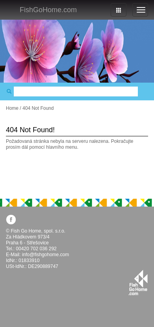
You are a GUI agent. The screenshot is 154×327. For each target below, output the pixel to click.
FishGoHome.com (48, 10)
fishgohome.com (138, 283)
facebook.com (11, 219)
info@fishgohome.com (45, 254)
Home (12, 108)
